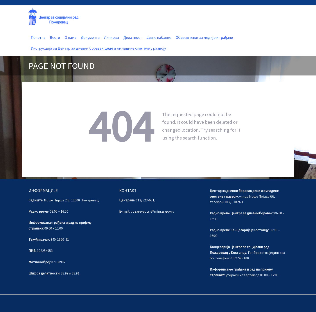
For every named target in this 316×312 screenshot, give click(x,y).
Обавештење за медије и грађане (204, 37)
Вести (55, 37)
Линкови (111, 37)
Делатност (132, 37)
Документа (90, 37)
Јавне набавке (158, 37)
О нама (70, 37)
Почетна (38, 37)
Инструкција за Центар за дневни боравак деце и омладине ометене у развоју (98, 48)
